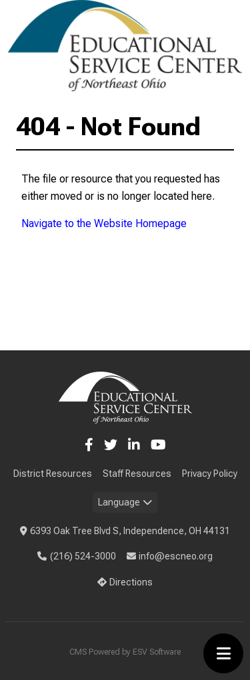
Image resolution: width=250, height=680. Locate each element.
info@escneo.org (170, 556)
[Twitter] (110, 445)
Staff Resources (137, 473)
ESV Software (157, 652)
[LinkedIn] (134, 445)
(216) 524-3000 (76, 556)
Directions (125, 582)
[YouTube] (158, 445)
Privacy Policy (209, 473)
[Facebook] (89, 445)
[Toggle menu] (223, 653)
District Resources (52, 473)
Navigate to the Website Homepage (104, 223)
